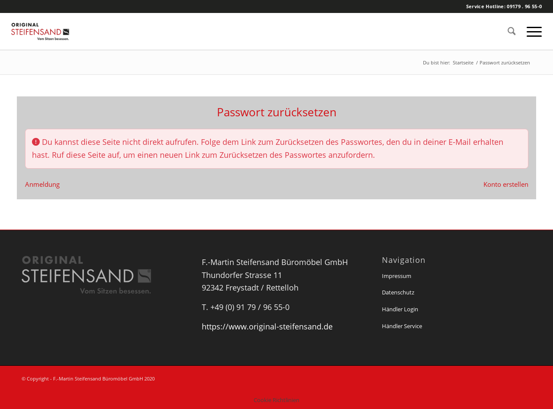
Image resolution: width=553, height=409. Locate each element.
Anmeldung (42, 184)
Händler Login (400, 309)
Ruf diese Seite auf (85, 155)
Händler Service (402, 326)
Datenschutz (398, 292)
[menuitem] (511, 31)
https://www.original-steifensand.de (267, 326)
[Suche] (511, 31)
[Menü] (531, 31)
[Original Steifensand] (50, 31)
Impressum (396, 276)
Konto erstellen (505, 184)
